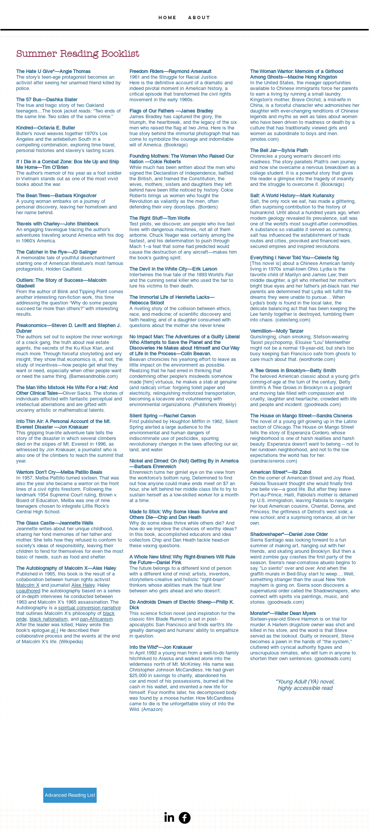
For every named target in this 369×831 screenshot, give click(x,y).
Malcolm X (27, 585)
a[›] (54, 630)
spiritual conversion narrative (89, 607)
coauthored (28, 591)
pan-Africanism (96, 619)
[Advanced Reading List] (70, 795)
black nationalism (49, 619)
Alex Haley (83, 585)
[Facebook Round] (185, 818)
